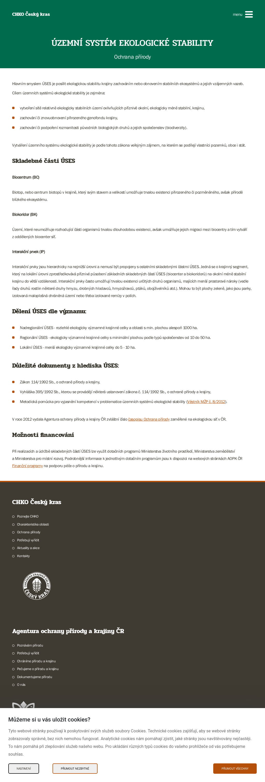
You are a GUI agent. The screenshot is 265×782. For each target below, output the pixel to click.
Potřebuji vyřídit (28, 540)
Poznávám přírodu (30, 645)
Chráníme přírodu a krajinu (36, 661)
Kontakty (23, 556)
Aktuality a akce (28, 548)
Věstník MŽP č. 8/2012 (206, 401)
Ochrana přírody (28, 532)
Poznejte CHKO (28, 516)
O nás (21, 684)
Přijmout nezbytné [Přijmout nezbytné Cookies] (75, 768)
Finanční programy (27, 465)
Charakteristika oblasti (33, 524)
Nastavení (24, 768)
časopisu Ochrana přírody (149, 419)
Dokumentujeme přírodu (34, 677)
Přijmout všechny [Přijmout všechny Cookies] (235, 768)
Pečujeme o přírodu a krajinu (38, 669)
